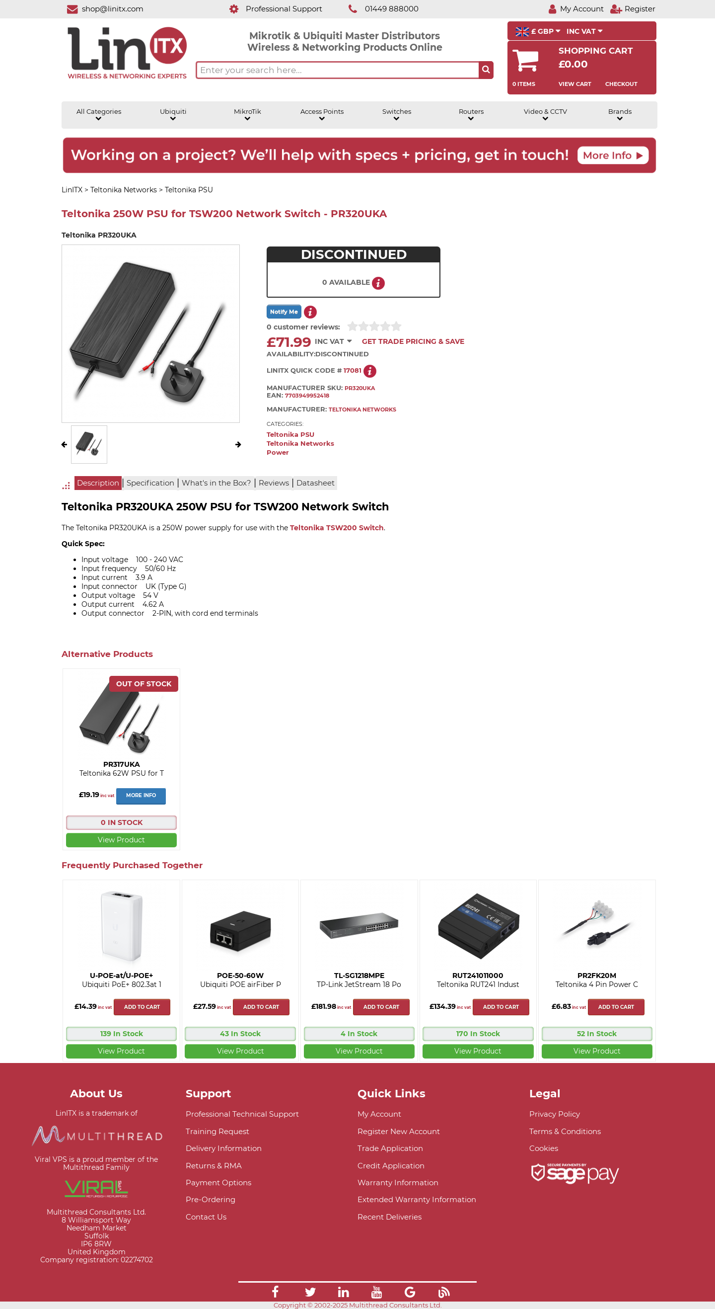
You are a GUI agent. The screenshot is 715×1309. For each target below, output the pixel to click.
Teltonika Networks (300, 443)
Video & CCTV (545, 115)
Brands (620, 115)
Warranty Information (398, 1182)
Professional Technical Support (242, 1114)
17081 (352, 370)
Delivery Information (224, 1148)
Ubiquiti (173, 115)
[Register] (632, 8)
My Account (379, 1114)
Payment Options (218, 1182)
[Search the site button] (486, 70)
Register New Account (399, 1131)
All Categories (98, 115)
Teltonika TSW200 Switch (337, 527)
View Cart (575, 84)
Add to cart (142, 1007)
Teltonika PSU (290, 434)
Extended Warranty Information (417, 1199)
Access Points (322, 115)
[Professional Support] (270, 8)
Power (278, 452)
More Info (141, 795)
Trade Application (390, 1148)
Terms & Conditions (565, 1131)
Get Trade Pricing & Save (413, 341)
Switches (396, 115)
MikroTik (247, 115)
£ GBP (538, 32)
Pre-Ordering (210, 1199)
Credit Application (391, 1165)
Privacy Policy (554, 1114)
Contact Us (206, 1217)
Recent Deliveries (390, 1217)
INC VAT (585, 31)
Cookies (543, 1148)
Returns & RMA (214, 1165)
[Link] (275, 1293)
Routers (471, 115)
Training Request (217, 1131)
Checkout (621, 84)
